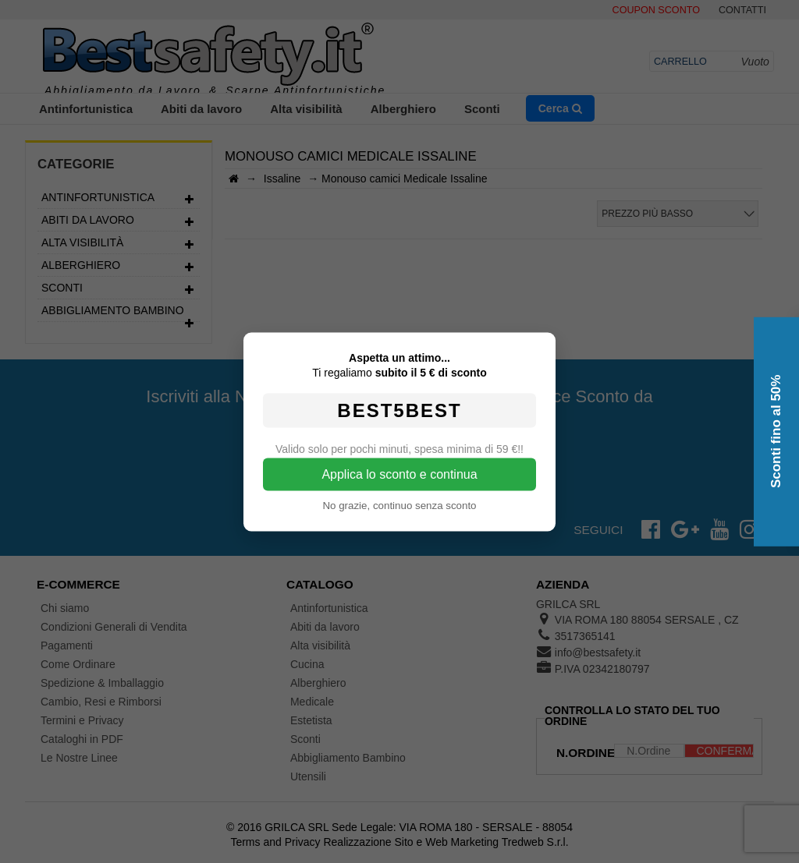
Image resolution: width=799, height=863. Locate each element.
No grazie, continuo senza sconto (399, 505)
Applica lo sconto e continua (399, 473)
